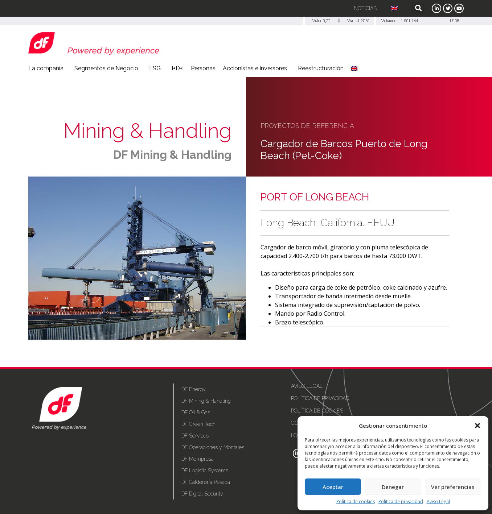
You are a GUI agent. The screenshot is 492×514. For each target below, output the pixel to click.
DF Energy (193, 389)
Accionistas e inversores (257, 68)
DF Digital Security (202, 494)
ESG (156, 68)
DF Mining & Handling (172, 154)
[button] (477, 425)
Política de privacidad (400, 501)
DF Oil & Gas (195, 412)
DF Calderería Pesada (205, 482)
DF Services (195, 436)
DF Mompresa (197, 459)
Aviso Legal (438, 501)
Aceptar (333, 486)
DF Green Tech (198, 424)
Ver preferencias (453, 486)
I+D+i (178, 68)
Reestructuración (321, 68)
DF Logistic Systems (204, 470)
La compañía (47, 68)
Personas (203, 68)
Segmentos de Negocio (108, 68)
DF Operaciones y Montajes (212, 447)
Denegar (393, 486)
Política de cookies (355, 501)
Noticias (365, 8)
